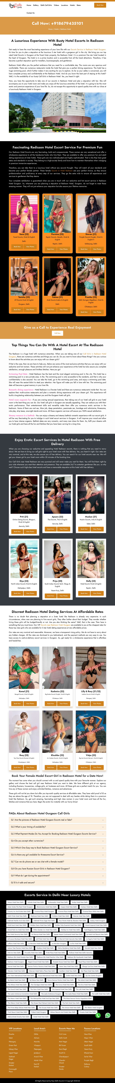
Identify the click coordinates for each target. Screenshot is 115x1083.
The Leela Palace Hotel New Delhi (76, 993)
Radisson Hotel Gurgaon (16, 961)
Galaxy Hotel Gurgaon (97, 920)
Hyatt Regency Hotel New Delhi (94, 929)
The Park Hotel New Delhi (71, 1002)
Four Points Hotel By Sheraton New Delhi (72, 920)
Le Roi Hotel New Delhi (78, 943)
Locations (64, 5)
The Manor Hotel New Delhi (17, 998)
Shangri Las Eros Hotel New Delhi (93, 966)
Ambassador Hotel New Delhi (58, 901)
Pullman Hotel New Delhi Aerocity (80, 952)
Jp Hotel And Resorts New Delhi (97, 933)
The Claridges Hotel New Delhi (41, 984)
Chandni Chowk (62, 1060)
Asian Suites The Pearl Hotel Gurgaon (20, 906)
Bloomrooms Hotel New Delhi (47, 906)
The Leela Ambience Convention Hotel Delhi (22, 993)
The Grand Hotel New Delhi (17, 988)
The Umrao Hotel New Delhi (71, 1007)
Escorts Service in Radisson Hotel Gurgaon (88, 49)
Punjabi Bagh (88, 1059)
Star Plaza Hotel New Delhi (90, 970)
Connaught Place (13, 1069)
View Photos (30, 247)
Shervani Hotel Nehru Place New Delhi (42, 970)
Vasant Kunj (88, 1048)
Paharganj (12, 1041)
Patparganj (37, 1048)
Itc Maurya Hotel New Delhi (41, 933)
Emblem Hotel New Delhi (60, 915)
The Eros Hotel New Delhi (86, 984)
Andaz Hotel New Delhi (80, 901)
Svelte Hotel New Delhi (73, 975)
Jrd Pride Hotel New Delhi (44, 938)
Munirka (37, 1041)
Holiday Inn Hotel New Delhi (70, 929)
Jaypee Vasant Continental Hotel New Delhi (68, 933)
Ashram (36, 1037)
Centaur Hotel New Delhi (89, 906)
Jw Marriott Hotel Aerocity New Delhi (70, 938)
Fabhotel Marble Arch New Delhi (18, 920)
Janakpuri (37, 1052)
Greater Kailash (11, 1063)
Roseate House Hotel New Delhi (63, 961)
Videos (56, 5)
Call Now (57, 333)
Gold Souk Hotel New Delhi (17, 924)
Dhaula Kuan (88, 1052)
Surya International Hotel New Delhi (50, 975)
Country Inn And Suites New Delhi (19, 911)
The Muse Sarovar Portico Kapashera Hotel (77, 998)
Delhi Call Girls (46, 5)
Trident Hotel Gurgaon (38, 1011)
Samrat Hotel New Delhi (16, 966)
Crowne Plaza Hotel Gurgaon (44, 911)
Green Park (13, 1044)
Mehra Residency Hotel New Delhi (69, 947)
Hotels (72, 5)
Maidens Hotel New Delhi (45, 947)
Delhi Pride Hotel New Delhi (17, 915)
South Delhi (88, 1044)
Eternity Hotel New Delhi (81, 915)
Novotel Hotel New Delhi (93, 947)
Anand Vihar (38, 1056)
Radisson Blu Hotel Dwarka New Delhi (20, 956)
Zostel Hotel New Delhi (41, 1016)
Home (29, 5)
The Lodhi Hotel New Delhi (101, 993)
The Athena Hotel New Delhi (17, 984)
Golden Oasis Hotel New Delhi (40, 924)
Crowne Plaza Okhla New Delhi (93, 911)
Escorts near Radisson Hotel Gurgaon (55, 625)
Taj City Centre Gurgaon (94, 975)
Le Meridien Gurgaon (59, 943)
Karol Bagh (63, 1048)
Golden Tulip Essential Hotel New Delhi (68, 924)
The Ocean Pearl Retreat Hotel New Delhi (44, 1002)
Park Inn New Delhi (14, 952)
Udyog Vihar (13, 1048)
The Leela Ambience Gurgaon (51, 993)
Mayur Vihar (88, 1037)
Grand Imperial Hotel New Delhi (96, 924)
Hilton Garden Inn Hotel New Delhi (45, 929)
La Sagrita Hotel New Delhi (95, 938)
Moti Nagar (63, 1041)
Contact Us (30, 13)
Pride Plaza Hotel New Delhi (55, 952)
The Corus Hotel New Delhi (65, 984)
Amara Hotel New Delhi (16, 901)
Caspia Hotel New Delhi (69, 906)
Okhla (36, 1033)
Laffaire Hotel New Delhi (16, 943)
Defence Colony (87, 1064)
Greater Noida (61, 1067)
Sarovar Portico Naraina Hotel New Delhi (41, 966)
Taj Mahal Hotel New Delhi (16, 979)
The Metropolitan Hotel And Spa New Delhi (44, 998)
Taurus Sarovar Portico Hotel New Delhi (61, 979)
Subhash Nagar (12, 1057)
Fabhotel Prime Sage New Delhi (44, 920)
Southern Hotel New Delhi (68, 970)
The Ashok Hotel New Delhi (87, 979)
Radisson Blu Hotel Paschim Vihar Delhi (50, 956)
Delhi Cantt (63, 1037)
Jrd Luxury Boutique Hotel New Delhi (20, 938)
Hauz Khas (88, 1033)
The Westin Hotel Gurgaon (93, 1007)
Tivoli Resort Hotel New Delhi (17, 1011)
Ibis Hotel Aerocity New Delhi (17, 933)
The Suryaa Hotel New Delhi (48, 1007)
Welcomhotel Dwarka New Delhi (18, 1016)
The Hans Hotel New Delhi (39, 988)
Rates (79, 5)
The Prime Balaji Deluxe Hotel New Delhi (21, 1007)
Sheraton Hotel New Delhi (16, 970)
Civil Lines (62, 1033)
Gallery (35, 5)
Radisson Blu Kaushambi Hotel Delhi (80, 956)
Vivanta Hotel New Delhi (88, 1011)
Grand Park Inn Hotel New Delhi (18, 929)
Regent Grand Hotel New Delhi (38, 961)
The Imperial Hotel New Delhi (62, 988)
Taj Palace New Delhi (36, 979)
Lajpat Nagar (13, 1052)
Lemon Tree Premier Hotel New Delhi (20, 947)
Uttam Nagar (88, 1041)
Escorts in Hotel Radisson (62, 170)
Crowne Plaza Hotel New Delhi (68, 911)
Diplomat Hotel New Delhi (39, 915)
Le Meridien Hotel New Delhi (38, 943)
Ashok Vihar (38, 1059)
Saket (11, 1037)
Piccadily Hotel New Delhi (33, 952)
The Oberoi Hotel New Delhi (17, 1002)
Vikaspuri (37, 1044)
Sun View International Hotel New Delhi (21, 975)
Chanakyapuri (63, 1056)
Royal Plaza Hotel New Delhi (88, 961)
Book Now (100, 5)
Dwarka (11, 1033)
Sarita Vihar (88, 1056)
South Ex (62, 1052)
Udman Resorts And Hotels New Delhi (62, 1011)
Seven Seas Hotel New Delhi (68, 966)
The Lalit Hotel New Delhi (84, 988)
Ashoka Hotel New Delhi (36, 901)
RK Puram (62, 1044)
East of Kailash (36, 1064)
